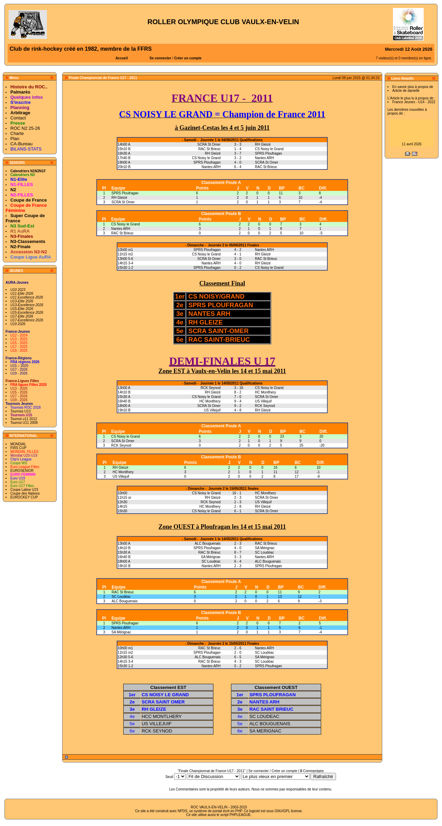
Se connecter (160, 58)
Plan (14, 138)
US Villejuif (121, 476)
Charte (17, 133)
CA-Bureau (21, 143)
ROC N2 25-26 (25, 128)
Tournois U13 (20, 411)
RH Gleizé (119, 198)
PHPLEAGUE (240, 815)
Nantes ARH (120, 229)
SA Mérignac (121, 632)
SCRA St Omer (123, 202)
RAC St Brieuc (122, 233)
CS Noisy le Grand (125, 224)
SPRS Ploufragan (125, 193)
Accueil (121, 58)
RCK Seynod (121, 445)
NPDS (183, 811)
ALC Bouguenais (124, 601)
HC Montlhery (123, 472)
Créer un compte (187, 58)
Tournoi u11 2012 (23, 419)
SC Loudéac (121, 597)
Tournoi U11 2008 (24, 423)
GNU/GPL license (288, 811)
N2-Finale (20, 246)
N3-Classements (27, 241)
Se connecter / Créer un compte (272, 771)
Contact (18, 117)
